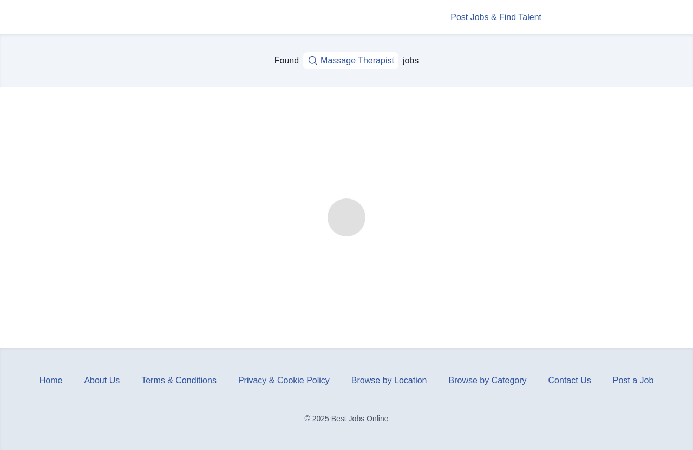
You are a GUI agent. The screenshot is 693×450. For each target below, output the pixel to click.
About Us (102, 380)
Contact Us (569, 380)
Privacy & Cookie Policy (284, 380)
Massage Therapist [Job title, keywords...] (351, 60)
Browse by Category (488, 380)
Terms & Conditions (179, 380)
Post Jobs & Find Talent (495, 17)
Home (51, 380)
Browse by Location (389, 380)
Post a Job (633, 380)
